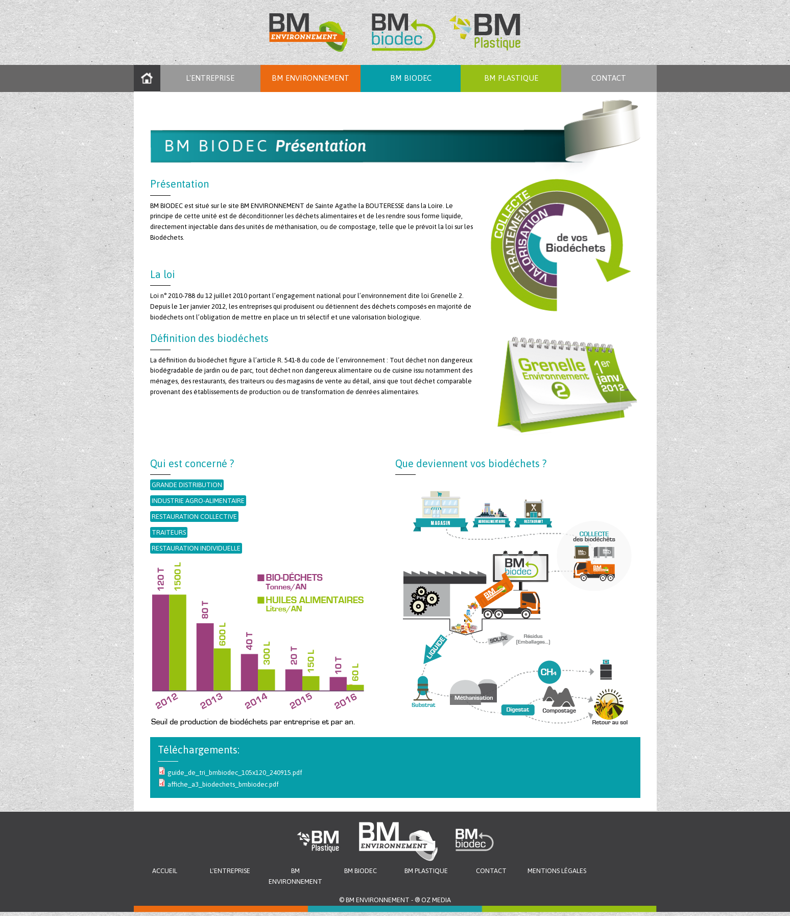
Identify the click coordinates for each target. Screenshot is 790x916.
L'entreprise (210, 78)
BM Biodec (411, 78)
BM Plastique (426, 871)
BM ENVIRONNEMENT (310, 78)
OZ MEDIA (436, 900)
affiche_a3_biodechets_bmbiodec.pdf (223, 784)
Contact (608, 78)
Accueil (147, 78)
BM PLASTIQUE (511, 78)
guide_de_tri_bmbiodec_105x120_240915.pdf (234, 772)
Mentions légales (557, 871)
